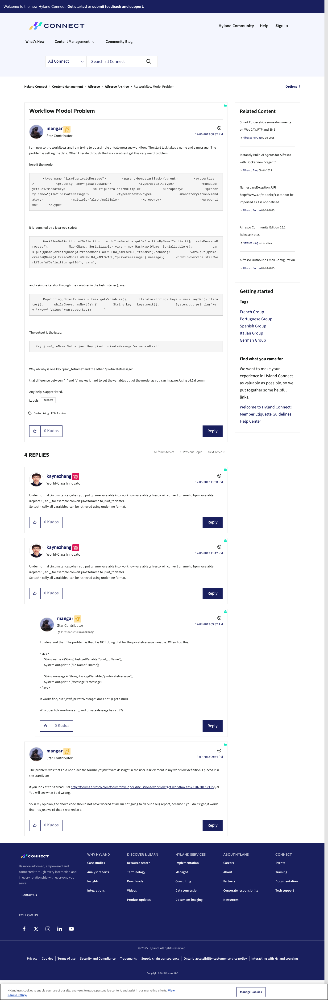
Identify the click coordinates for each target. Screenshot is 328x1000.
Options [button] (291, 86)
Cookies (47, 958)
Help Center (250, 421)
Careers (228, 863)
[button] (35, 431)
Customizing (41, 413)
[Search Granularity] (65, 61)
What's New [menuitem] (35, 41)
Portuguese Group (256, 319)
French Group (252, 312)
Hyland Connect (35, 86)
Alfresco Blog (250, 170)
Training (281, 872)
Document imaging (189, 899)
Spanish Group (253, 326)
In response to (77, 632)
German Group (253, 340)
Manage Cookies (251, 992)
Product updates (139, 899)
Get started (77, 6)
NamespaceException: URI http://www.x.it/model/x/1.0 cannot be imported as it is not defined (267, 195)
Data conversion (187, 890)
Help (264, 26)
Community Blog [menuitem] (119, 41)
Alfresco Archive (117, 86)
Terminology (136, 872)
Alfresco (94, 86)
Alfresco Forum (252, 138)
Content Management (67, 86)
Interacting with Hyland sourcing (274, 958)
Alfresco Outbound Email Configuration (267, 260)
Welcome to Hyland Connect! (266, 407)
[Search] (122, 61)
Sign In (281, 26)
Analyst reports (98, 872)
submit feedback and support (117, 6)
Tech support (284, 890)
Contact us (29, 895)
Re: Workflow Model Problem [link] (154, 86)
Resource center (138, 863)
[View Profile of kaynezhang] (58, 476)
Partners (229, 881)
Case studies (96, 863)
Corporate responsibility (240, 890)
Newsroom (231, 899)
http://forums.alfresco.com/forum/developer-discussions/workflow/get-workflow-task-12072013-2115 (142, 787)
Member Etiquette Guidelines (265, 414)
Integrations (96, 890)
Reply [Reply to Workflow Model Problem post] (213, 431)
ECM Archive (58, 413)
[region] (164, 992)
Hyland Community (236, 26)
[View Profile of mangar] (54, 128)
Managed (181, 872)
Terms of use (66, 958)
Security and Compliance (98, 958)
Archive (48, 400)
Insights (93, 881)
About (227, 872)
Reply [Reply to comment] (213, 522)
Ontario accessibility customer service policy (215, 958)
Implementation (187, 863)
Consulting (183, 881)
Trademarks (128, 958)
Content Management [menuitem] (72, 41)
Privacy (32, 958)
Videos (132, 890)
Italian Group (251, 333)
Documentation (286, 881)
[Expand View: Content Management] (93, 41)
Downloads (135, 881)
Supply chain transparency (160, 958)
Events (280, 863)
